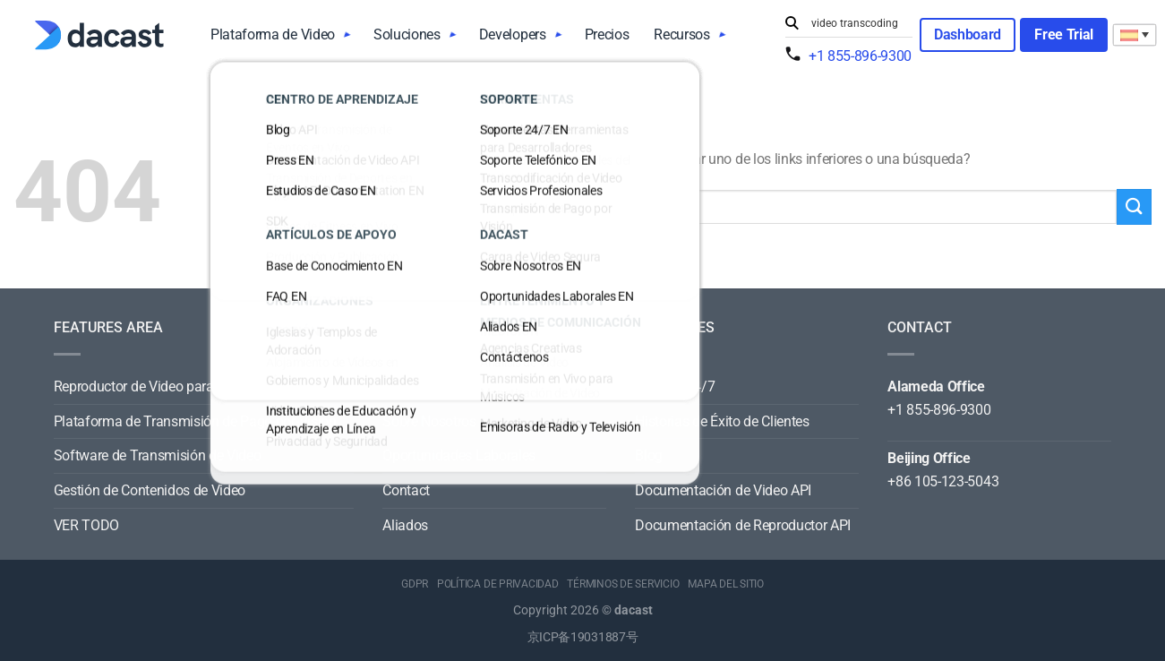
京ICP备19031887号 (582, 637)
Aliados (405, 525)
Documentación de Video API (723, 490)
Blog (649, 455)
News (399, 386)
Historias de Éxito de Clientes (722, 421)
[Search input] (857, 23)
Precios (607, 34)
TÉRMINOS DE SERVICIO (623, 584)
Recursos (681, 34)
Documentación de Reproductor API (743, 525)
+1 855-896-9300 (860, 55)
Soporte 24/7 (675, 386)
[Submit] (794, 23)
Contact (406, 490)
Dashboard (967, 34)
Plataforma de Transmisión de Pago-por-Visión (195, 421)
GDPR (414, 584)
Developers (512, 34)
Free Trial (1063, 34)
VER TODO (86, 525)
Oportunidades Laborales (458, 455)
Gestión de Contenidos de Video (149, 490)
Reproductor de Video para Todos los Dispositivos (204, 386)
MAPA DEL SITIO (726, 584)
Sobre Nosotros (429, 421)
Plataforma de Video (272, 34)
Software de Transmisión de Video (157, 455)
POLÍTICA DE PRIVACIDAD (498, 584)
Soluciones (407, 34)
